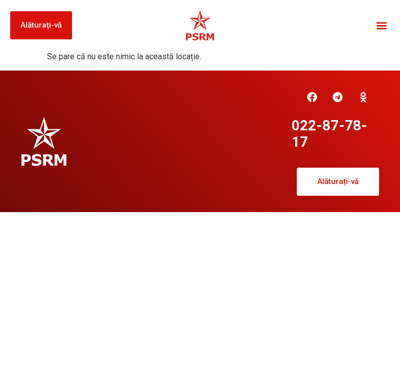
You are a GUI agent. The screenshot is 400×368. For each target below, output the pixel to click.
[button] (381, 25)
